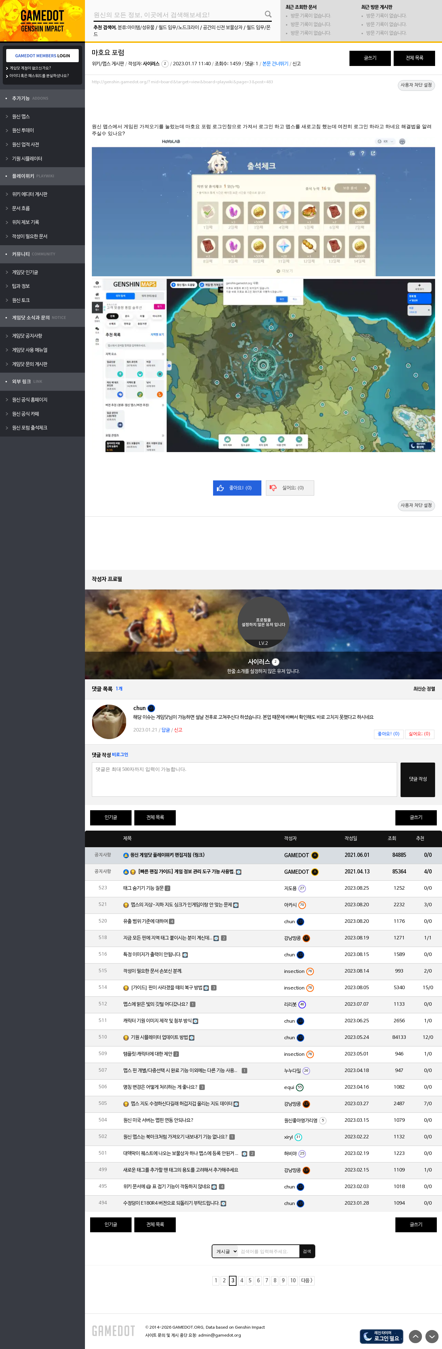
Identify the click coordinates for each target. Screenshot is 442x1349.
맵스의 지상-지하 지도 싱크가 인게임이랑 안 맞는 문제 (181, 905)
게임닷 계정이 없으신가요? (30, 68)
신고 (296, 64)
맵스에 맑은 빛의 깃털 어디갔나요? (156, 1004)
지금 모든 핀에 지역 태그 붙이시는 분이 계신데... (167, 938)
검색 (307, 1251)
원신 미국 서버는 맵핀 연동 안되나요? (158, 1120)
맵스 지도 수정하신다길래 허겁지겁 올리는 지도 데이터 (181, 1104)
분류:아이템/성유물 (136, 27)
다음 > (307, 1280)
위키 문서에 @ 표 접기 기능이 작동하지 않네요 (166, 1186)
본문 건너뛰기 (275, 64)
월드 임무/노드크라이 (178, 27)
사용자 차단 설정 (416, 85)
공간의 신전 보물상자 (222, 27)
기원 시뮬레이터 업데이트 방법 (159, 1037)
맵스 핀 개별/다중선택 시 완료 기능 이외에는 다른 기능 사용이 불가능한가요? (182, 1070)
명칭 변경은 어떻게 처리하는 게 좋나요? (160, 1087)
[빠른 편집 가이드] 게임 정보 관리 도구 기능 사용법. (186, 871)
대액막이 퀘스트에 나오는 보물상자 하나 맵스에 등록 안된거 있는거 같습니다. (182, 1153)
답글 (166, 730)
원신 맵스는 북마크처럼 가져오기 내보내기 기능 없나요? (175, 1137)
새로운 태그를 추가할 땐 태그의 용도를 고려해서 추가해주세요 (180, 1170)
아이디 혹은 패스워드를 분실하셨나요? (39, 76)
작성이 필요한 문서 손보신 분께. (152, 971)
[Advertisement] (263, 106)
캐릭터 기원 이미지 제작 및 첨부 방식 (157, 1021)
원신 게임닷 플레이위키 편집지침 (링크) (167, 855)
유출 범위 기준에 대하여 (145, 921)
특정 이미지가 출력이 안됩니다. (152, 954)
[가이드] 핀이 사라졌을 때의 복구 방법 (166, 988)
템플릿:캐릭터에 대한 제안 (147, 1054)
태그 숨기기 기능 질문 (143, 888)
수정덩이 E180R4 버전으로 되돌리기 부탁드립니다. (171, 1203)
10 (293, 1280)
